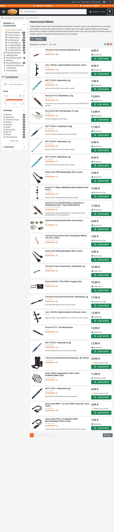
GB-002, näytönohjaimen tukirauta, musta (65, 312)
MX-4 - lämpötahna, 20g (58, 126)
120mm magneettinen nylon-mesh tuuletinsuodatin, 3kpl (62, 374)
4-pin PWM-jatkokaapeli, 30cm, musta (63, 172)
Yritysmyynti (85, 2)
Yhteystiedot (96, 2)
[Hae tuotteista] (55, 12)
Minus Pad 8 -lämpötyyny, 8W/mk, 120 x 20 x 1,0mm (66, 236)
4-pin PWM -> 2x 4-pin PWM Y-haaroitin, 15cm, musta (67, 405)
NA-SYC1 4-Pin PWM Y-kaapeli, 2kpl (63, 281)
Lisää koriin (101, 58)
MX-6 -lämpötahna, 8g (57, 80)
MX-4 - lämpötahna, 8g (58, 342)
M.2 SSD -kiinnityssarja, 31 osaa (61, 111)
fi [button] (110, 2)
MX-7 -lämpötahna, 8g (57, 388)
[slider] (4, 100)
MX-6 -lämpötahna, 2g (57, 141)
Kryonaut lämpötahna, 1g (62, 50)
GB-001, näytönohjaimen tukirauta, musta (65, 65)
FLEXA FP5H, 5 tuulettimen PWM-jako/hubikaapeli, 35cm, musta (61, 420)
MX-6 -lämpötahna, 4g (57, 157)
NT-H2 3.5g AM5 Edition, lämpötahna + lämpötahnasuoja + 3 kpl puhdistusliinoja (64, 204)
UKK (78, 2)
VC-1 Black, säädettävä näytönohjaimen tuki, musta (67, 188)
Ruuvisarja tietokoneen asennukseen (64, 220)
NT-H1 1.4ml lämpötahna (59, 327)
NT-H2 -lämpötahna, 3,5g (59, 95)
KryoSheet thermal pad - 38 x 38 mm (67, 358)
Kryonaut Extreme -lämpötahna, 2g (66, 297)
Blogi (73, 2)
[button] (105, 2)
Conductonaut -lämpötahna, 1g (65, 266)
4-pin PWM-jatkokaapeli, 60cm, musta (63, 251)
